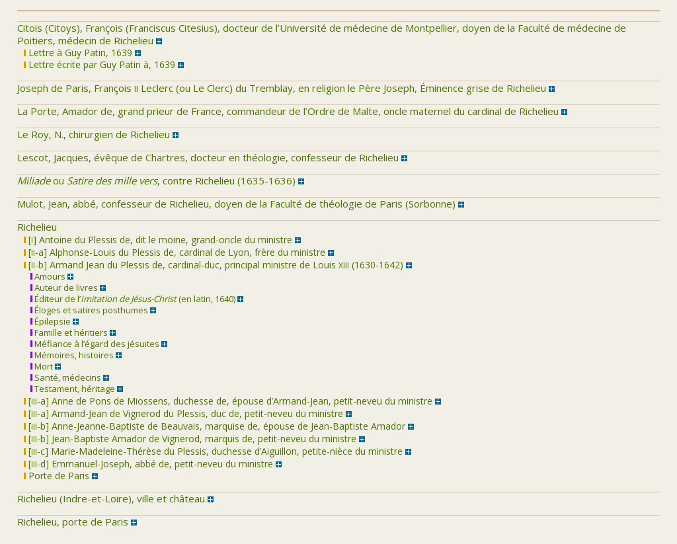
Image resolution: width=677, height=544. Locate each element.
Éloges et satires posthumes (89, 310)
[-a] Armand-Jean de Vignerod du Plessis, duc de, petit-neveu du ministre (183, 413)
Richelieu (37, 226)
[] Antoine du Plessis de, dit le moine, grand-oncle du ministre (158, 239)
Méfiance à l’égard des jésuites (94, 344)
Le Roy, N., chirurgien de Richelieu (93, 134)
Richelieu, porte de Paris (72, 521)
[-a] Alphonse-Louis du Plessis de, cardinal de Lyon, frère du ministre (174, 252)
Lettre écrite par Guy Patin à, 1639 (99, 64)
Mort (41, 366)
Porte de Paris (56, 475)
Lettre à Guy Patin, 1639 (78, 52)
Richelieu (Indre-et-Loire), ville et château (111, 498)
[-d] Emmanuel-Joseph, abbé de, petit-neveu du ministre (148, 463)
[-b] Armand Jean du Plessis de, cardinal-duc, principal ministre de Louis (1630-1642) (213, 264)
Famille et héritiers (69, 332)
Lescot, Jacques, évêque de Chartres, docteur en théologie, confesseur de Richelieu (208, 157)
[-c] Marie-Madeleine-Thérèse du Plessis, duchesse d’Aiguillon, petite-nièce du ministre (213, 451)
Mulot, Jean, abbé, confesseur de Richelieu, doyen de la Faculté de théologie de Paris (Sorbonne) (236, 203)
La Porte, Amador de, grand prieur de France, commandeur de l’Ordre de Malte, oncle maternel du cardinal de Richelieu (288, 111)
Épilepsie (50, 321)
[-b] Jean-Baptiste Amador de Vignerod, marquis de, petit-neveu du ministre (190, 438)
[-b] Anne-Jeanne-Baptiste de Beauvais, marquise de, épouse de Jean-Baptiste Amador (214, 426)
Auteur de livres (64, 287)
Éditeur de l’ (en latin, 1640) (132, 299)
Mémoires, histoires (72, 355)
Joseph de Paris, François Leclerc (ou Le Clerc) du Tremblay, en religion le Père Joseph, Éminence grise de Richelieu (281, 88)
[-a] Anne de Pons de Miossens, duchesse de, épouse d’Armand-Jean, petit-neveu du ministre (228, 401)
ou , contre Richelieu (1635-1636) (156, 180)
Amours (47, 276)
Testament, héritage (72, 389)
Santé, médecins (65, 377)
